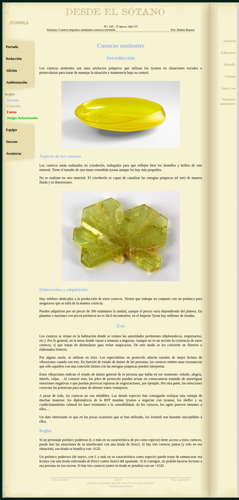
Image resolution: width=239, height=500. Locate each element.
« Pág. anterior (60, 479)
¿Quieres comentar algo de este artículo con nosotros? (121, 483)
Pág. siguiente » (181, 479)
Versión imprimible (121, 486)
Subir (118, 479)
